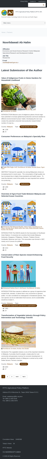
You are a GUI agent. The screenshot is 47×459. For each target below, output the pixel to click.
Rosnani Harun (36, 167)
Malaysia (10, 126)
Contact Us (33, 1)
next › (17, 376)
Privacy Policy (24, 1)
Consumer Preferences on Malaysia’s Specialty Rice (23, 136)
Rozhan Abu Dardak (7, 229)
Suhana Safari (28, 226)
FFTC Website (7, 448)
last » (24, 376)
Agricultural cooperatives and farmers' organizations (19, 305)
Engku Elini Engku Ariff (10, 167)
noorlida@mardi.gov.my (11, 62)
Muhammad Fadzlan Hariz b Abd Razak (14, 288)
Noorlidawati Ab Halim (17, 42)
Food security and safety (28, 126)
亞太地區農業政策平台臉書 (12, 452)
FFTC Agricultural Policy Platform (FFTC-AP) (28, 12)
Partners (9, 32)
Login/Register (42, 1)
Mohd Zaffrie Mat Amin (22, 228)
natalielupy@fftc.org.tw (14, 396)
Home (3, 32)
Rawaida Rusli (10, 228)
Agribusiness (25, 184)
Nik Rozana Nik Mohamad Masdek (13, 226)
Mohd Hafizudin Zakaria (36, 228)
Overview (24, 364)
